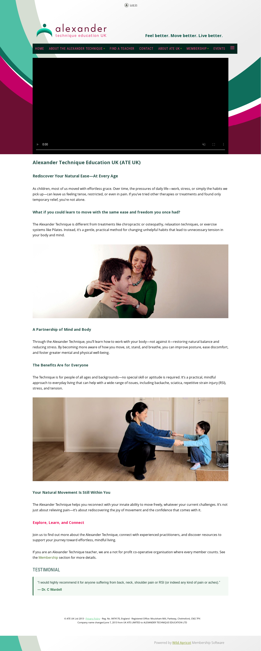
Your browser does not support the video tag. (130, 106)
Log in (133, 5)
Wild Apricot (181, 642)
